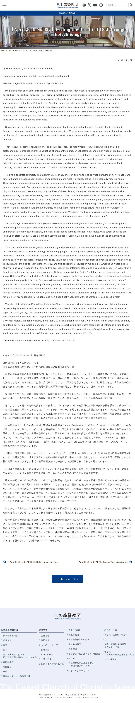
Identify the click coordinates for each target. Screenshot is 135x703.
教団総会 (7, 667)
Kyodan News (67, 13)
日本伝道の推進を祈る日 (52, 664)
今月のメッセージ (49, 645)
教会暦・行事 (110, 630)
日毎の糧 (45, 650)
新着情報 (43, 630)
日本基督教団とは (9, 630)
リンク (107, 639)
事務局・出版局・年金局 (116, 635)
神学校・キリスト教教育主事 (17, 676)
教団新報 (45, 640)
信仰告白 (7, 640)
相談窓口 (73, 649)
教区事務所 (74, 635)
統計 (5, 671)
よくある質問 (75, 644)
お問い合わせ (110, 659)
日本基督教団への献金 (79, 639)
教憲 (5, 645)
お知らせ (45, 635)
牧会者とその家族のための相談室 (84, 654)
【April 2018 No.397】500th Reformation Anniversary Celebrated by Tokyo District (49, 562)
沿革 (5, 650)
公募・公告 (46, 659)
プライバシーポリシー (79, 671)
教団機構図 (8, 662)
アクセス (73, 658)
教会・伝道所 (75, 630)
